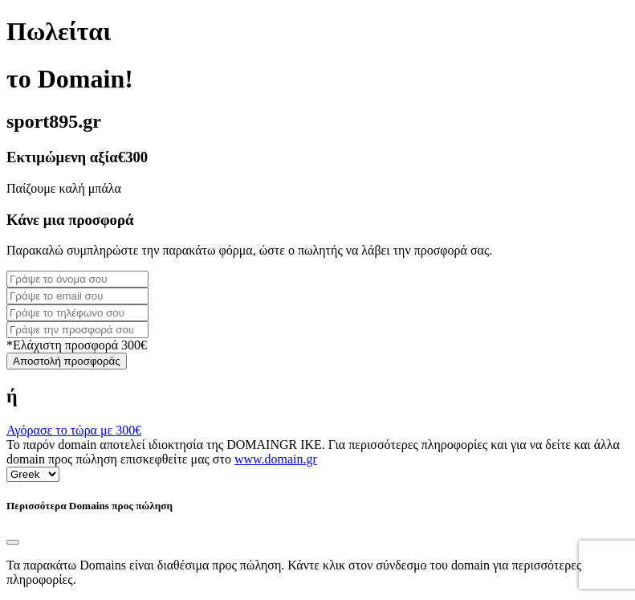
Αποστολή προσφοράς (66, 361)
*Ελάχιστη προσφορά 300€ (76, 345)
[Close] (12, 542)
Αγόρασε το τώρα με (73, 430)
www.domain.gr (275, 459)
